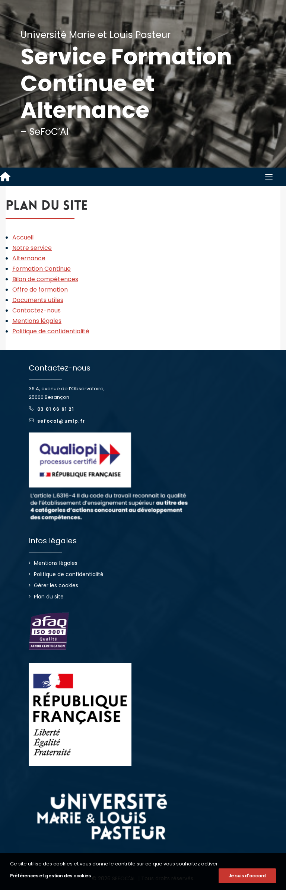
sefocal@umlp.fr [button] (57, 421)
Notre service (32, 248)
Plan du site (49, 596)
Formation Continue (41, 268)
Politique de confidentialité (50, 331)
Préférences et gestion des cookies (50, 875)
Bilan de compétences (45, 279)
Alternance (28, 258)
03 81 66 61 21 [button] (51, 409)
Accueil (23, 237)
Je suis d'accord (247, 875)
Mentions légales (36, 321)
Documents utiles (37, 300)
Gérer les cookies (56, 585)
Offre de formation (40, 289)
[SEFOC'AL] (5, 176)
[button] (269, 177)
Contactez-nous (36, 310)
